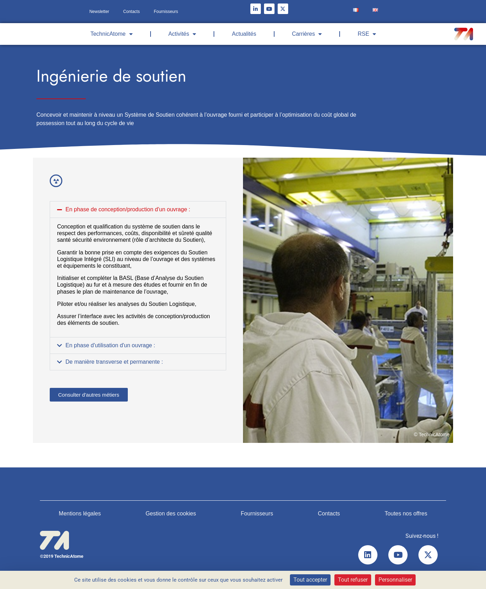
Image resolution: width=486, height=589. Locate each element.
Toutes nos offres (406, 513)
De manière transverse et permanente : (114, 362)
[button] (138, 209)
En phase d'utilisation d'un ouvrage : (110, 345)
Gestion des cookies (171, 513)
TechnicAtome (111, 34)
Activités (182, 34)
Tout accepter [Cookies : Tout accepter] (310, 579)
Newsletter (99, 11)
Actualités (244, 34)
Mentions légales (80, 513)
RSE (366, 34)
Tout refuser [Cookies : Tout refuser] (353, 579)
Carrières (307, 34)
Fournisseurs (166, 11)
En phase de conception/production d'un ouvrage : (127, 209)
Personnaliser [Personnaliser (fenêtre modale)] (395, 579)
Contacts (131, 11)
